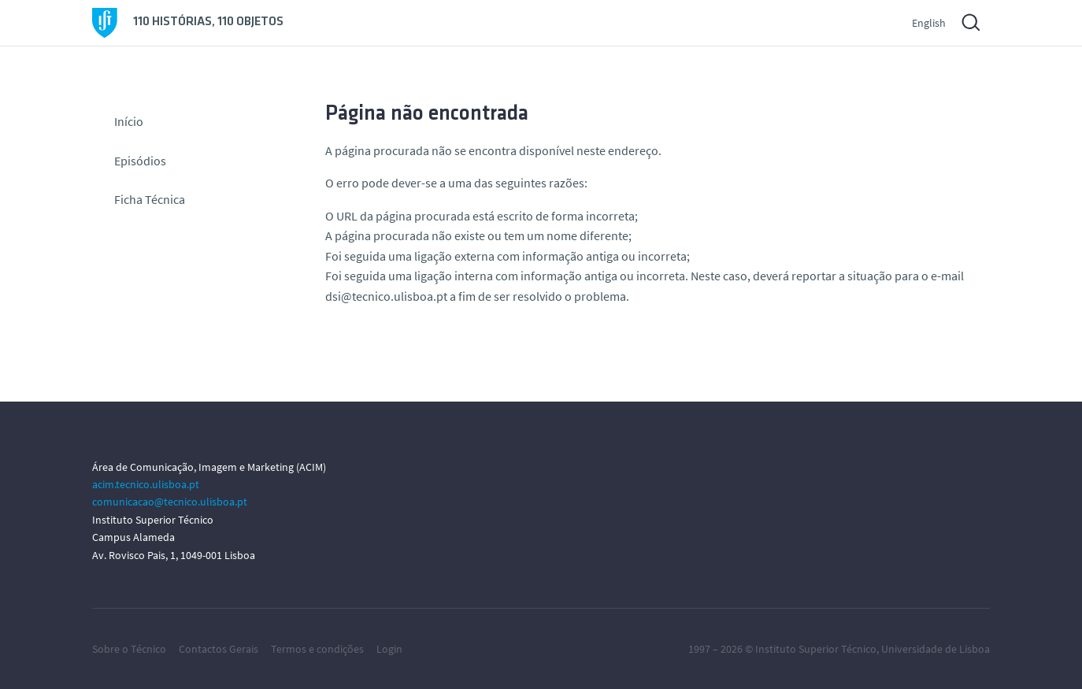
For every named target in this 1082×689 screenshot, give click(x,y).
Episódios (140, 161)
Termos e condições (317, 649)
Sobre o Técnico (129, 649)
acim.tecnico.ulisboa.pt (145, 484)
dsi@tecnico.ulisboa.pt (386, 296)
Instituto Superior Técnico (815, 649)
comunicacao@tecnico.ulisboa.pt (169, 502)
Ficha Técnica (149, 199)
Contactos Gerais (218, 649)
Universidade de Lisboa (935, 649)
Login (389, 649)
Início (128, 121)
